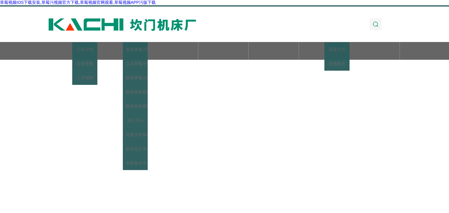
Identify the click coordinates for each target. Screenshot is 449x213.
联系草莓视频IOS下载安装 (375, 54)
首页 (72, 51)
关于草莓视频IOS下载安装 (122, 54)
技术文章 (273, 51)
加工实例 (324, 51)
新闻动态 (223, 51)
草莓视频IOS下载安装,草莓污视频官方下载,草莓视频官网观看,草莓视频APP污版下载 (78, 2)
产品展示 (172, 51)
